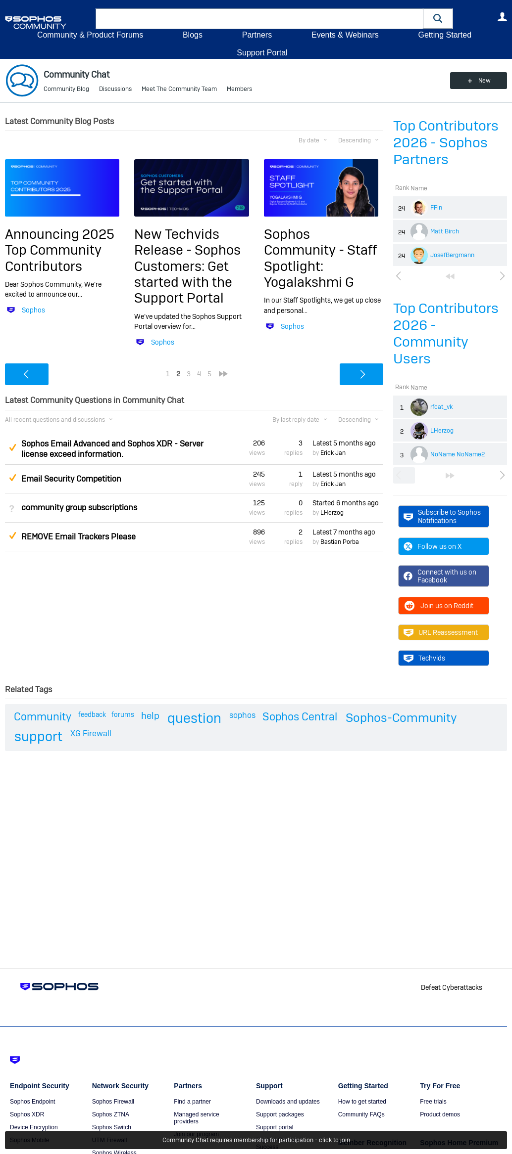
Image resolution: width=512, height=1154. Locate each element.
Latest (344, 443)
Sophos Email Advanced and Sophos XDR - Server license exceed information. (112, 449)
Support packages (280, 1114)
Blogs (193, 35)
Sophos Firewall (113, 1101)
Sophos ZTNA (110, 1114)
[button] (438, 18)
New (484, 81)
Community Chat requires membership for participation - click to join (256, 1140)
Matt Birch (444, 231)
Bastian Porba (339, 542)
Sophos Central (299, 716)
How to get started (362, 1101)
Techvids (424, 658)
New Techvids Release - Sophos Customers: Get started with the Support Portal (187, 266)
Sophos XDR (27, 1114)
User (502, 17)
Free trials (433, 1101)
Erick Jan (333, 453)
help (150, 716)
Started (345, 502)
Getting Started (444, 35)
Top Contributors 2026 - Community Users (446, 333)
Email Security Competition (71, 479)
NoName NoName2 (457, 454)
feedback (92, 714)
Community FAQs (361, 1114)
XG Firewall (90, 733)
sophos (242, 715)
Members (239, 89)
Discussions (115, 89)
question (194, 718)
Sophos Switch (111, 1127)
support (38, 736)
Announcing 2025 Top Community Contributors (59, 250)
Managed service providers (196, 1118)
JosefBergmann (452, 255)
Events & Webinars (345, 35)
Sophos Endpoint (32, 1101)
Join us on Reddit (438, 606)
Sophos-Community (401, 717)
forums (122, 714)
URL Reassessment (441, 632)
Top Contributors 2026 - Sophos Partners (446, 143)
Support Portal (262, 52)
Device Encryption (34, 1127)
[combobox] (259, 19)
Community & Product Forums (90, 35)
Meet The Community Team (179, 89)
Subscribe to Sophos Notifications (442, 516)
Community (42, 716)
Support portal (274, 1127)
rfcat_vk (441, 407)
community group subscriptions (79, 507)
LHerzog (442, 431)
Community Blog (66, 89)
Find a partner (192, 1101)
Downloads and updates (288, 1101)
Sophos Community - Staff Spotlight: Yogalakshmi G (320, 258)
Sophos (33, 310)
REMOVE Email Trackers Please (78, 537)
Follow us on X (432, 546)
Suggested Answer (12, 447)
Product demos (440, 1114)
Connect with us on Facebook (440, 576)
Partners (257, 35)
